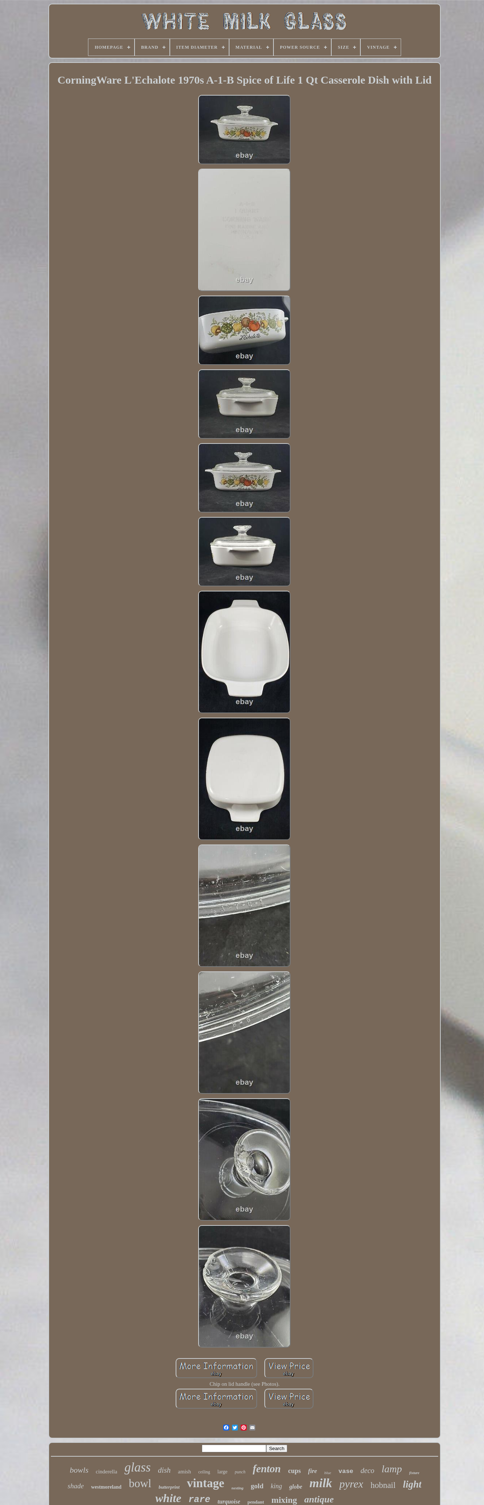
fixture (414, 1473)
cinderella (106, 1471)
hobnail (383, 1485)
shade (76, 1486)
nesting (238, 1488)
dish (164, 1470)
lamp (391, 1468)
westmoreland (106, 1487)
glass (137, 1467)
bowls (79, 1469)
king (276, 1486)
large (222, 1471)
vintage (205, 1483)
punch (240, 1471)
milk (320, 1483)
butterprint (169, 1487)
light (412, 1484)
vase (346, 1471)
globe (295, 1487)
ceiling (204, 1471)
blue (327, 1472)
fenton (267, 1468)
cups (294, 1470)
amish (184, 1471)
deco (368, 1470)
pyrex (351, 1484)
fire (312, 1471)
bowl (140, 1483)
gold (257, 1486)
